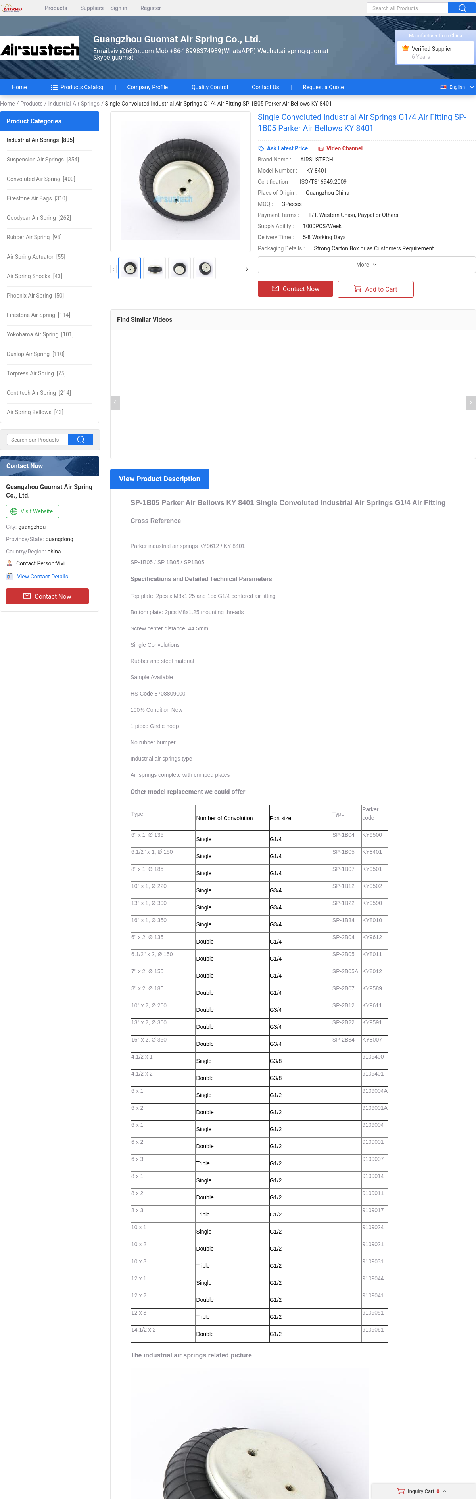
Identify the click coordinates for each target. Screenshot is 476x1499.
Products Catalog (77, 87)
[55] (36, 257)
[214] (39, 393)
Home (19, 87)
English (452, 87)
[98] (34, 237)
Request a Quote (323, 87)
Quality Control (210, 87)
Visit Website (31, 512)
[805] (40, 140)
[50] (35, 295)
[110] (36, 354)
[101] (40, 334)
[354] (43, 159)
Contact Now (47, 596)
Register (150, 8)
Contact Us (265, 87)
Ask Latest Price (287, 148)
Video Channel (344, 148)
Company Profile (147, 87)
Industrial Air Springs (74, 103)
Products (56, 8)
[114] (38, 315)
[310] (37, 198)
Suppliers (92, 8)
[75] (36, 373)
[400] (41, 179)
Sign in (118, 8)
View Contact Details (42, 576)
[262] (39, 218)
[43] (34, 276)
